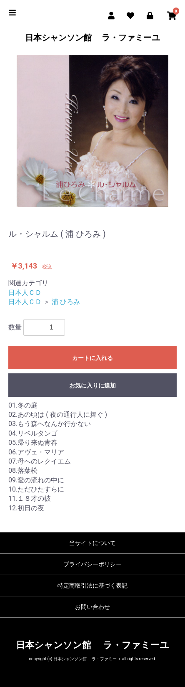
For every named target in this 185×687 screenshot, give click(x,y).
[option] (92, 131)
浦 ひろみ (66, 302)
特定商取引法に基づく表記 (93, 585)
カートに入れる (92, 358)
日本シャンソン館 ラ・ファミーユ (92, 37)
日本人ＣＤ (25, 293)
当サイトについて (92, 543)
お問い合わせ (92, 606)
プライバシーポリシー (92, 564)
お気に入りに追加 (92, 385)
